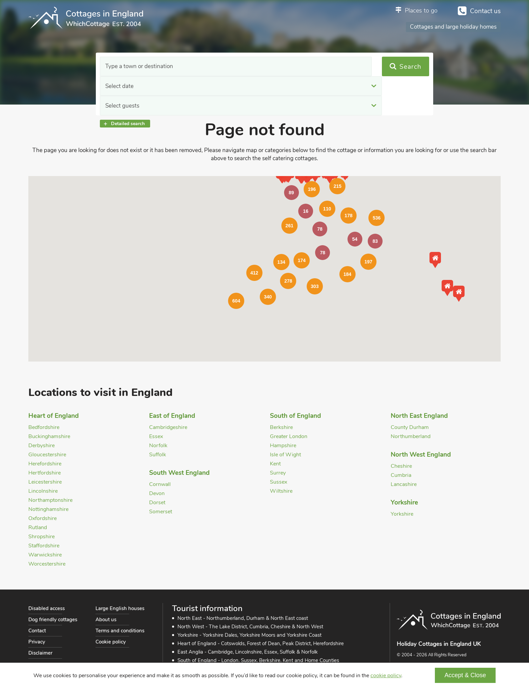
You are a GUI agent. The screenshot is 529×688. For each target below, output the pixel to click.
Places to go (421, 10)
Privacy (36, 641)
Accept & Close (465, 675)
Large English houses (119, 608)
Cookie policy (110, 641)
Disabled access (46, 608)
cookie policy (385, 675)
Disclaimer (40, 653)
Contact (37, 630)
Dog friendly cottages (52, 619)
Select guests (310, 66)
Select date (213, 66)
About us (105, 619)
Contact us (485, 11)
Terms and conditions (119, 630)
